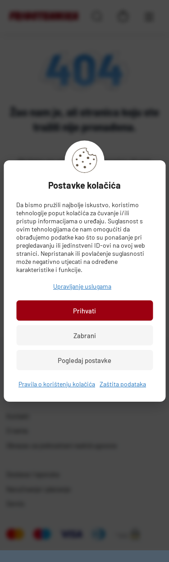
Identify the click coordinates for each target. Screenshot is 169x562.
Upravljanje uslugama (82, 286)
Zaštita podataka (123, 384)
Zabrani (84, 335)
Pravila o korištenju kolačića (56, 384)
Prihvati (84, 311)
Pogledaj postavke (84, 360)
